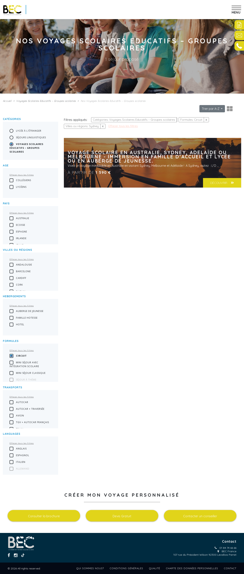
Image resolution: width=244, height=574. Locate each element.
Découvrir (222, 183)
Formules (11, 341)
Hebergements (14, 296)
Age (6, 165)
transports (12, 387)
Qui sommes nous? (90, 568)
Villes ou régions (17, 250)
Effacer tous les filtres (22, 175)
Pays (6, 203)
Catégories (12, 119)
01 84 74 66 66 (227, 548)
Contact (230, 568)
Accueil (7, 100)
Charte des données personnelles (192, 568)
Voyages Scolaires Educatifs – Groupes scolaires (46, 100)
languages (11, 434)
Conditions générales (126, 568)
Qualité (154, 568)
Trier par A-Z (211, 109)
